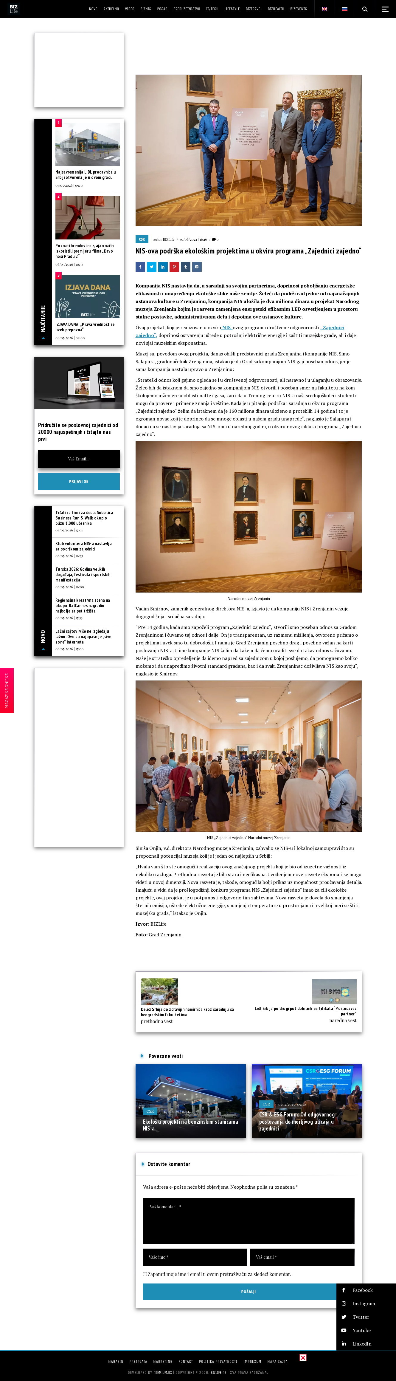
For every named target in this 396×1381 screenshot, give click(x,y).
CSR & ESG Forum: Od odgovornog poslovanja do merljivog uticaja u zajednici (297, 1121)
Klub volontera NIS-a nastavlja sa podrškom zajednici (83, 546)
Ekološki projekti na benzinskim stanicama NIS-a (190, 1125)
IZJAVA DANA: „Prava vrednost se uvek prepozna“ (84, 327)
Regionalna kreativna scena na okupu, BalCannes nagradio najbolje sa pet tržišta (82, 605)
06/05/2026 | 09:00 (70, 337)
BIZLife (169, 239)
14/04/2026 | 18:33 (175, 1111)
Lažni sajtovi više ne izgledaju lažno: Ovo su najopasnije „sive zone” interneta (83, 636)
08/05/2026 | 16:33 (69, 555)
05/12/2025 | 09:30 (292, 1104)
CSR (142, 239)
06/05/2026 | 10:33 (69, 264)
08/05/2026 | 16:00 (69, 586)
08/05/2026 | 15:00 (69, 648)
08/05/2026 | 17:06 (69, 530)
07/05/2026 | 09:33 (69, 185)
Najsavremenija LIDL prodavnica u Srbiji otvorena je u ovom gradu (85, 174)
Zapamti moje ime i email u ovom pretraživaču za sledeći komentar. (219, 1274)
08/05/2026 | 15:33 (69, 617)
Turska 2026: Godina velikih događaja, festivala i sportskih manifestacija (82, 574)
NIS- (227, 327)
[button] (366, 1290)
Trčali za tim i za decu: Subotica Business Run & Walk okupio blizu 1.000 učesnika (84, 518)
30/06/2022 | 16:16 (193, 239)
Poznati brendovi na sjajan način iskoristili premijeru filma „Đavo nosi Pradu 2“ (84, 251)
